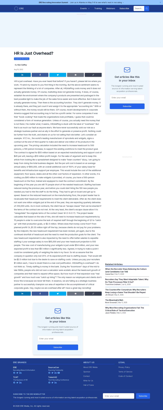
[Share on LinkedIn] (22, 75)
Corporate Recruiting (21, 59)
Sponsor (86, 372)
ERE (15, 367)
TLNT (15, 377)
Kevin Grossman (111, 302)
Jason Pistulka (110, 313)
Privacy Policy (124, 367)
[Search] (146, 8)
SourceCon (53, 367)
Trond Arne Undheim (112, 284)
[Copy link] (93, 75)
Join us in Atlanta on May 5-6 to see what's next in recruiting (81, 2)
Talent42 (52, 377)
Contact (86, 376)
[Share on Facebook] (40, 75)
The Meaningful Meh (114, 300)
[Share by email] (75, 75)
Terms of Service (125, 372)
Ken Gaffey (22, 65)
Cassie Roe (109, 274)
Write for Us (88, 380)
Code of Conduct (125, 376)
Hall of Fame (88, 385)
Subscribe (58, 347)
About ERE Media (90, 367)
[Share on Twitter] (57, 75)
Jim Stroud (109, 295)
